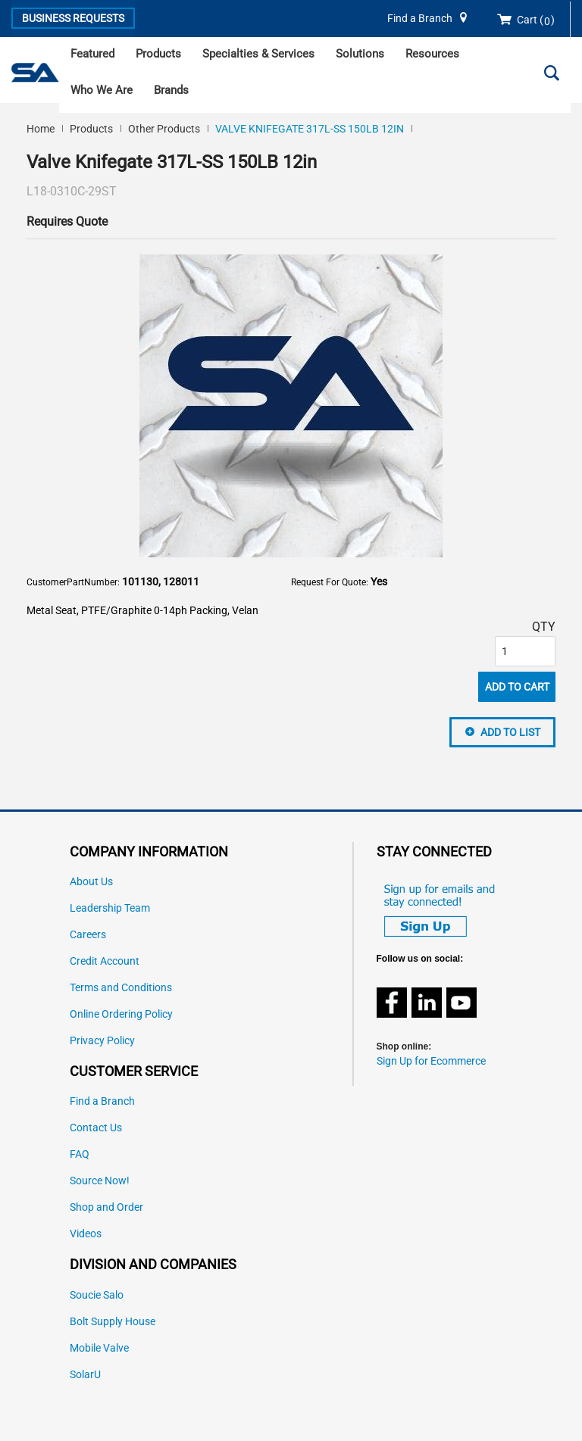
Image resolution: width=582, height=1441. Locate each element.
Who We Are (101, 90)
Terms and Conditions (121, 987)
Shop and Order (106, 1207)
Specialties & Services (258, 54)
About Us (91, 881)
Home (41, 129)
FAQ (79, 1154)
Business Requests (73, 18)
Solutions (360, 54)
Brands (171, 90)
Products (158, 54)
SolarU (85, 1374)
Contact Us (96, 1128)
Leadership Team (110, 908)
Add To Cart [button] (517, 687)
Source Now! (100, 1181)
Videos (86, 1234)
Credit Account (104, 961)
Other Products (164, 129)
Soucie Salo (97, 1295)
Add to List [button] (510, 732)
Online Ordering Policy (121, 1014)
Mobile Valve (99, 1348)
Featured (92, 54)
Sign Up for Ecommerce (431, 1061)
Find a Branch (419, 18)
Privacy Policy (102, 1040)
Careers (88, 934)
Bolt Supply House (112, 1321)
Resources (432, 54)
